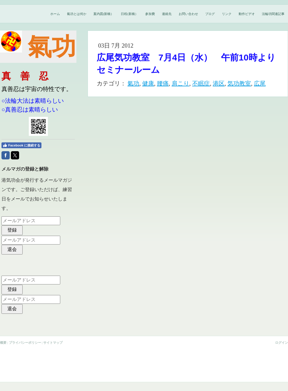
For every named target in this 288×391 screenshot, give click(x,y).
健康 (148, 83)
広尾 (260, 83)
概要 (3, 342)
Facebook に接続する (21, 145)
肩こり (180, 83)
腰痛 (163, 83)
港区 (219, 83)
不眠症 (201, 83)
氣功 (133, 83)
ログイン (281, 342)
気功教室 (239, 83)
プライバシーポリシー (25, 342)
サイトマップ (53, 342)
